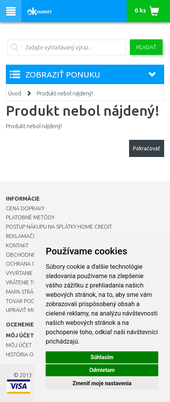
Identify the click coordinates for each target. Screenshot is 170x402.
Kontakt (17, 245)
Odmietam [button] (102, 370)
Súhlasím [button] (101, 357)
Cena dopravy (25, 208)
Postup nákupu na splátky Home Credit (59, 227)
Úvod (14, 93)
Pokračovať (146, 148)
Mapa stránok (25, 292)
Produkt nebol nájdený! (65, 93)
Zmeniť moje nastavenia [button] (102, 383)
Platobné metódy (30, 217)
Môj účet (19, 345)
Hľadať (146, 47)
